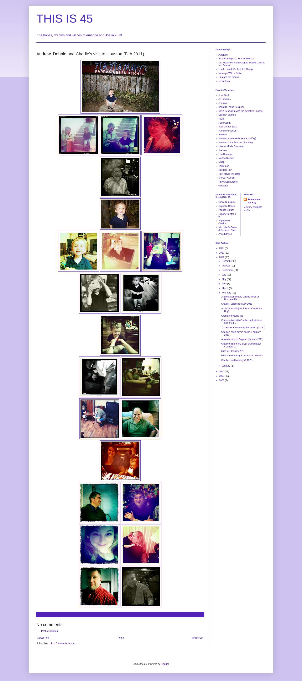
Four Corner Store (227, 126)
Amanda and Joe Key (254, 201)
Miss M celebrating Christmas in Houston (242, 355)
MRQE (221, 162)
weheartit (223, 185)
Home (121, 637)
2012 (222, 252)
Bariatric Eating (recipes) (231, 107)
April (224, 283)
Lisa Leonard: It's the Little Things (235, 69)
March (225, 288)
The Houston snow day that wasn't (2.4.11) (243, 327)
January (226, 365)
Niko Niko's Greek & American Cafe (227, 228)
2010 (222, 371)
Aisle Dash (223, 95)
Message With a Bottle (230, 73)
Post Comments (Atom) (62, 643)
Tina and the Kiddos (228, 77)
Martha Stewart (226, 158)
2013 (222, 248)
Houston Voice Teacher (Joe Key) (235, 142)
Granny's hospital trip (232, 315)
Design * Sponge (227, 115)
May (224, 279)
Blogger (165, 664)
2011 (222, 257)
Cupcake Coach (226, 206)
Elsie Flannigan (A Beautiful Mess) (236, 58)
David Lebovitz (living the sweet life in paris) (240, 111)
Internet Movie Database (231, 146)
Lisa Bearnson (225, 154)
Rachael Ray (225, 170)
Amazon (222, 103)
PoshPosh (223, 166)
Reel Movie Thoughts (229, 174)
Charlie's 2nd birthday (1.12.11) (237, 360)
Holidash (222, 134)
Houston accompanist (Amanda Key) (237, 138)
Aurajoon (223, 54)
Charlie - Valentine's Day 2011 (236, 304)
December (227, 261)
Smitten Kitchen (226, 177)
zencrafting (224, 81)
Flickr (221, 118)
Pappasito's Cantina (224, 222)
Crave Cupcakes (227, 202)
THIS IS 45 (64, 18)
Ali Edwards (224, 99)
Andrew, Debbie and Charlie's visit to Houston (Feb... (240, 298)
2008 (222, 380)
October (226, 265)
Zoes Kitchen (225, 234)
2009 (222, 376)
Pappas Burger (226, 210)
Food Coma (224, 122)
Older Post (197, 637)
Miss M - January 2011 (233, 351)
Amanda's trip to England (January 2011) (242, 339)
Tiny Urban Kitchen (228, 181)
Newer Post (43, 637)
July (224, 274)
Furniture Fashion (227, 130)
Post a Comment (49, 631)
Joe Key (222, 150)
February (227, 292)
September (228, 270)
